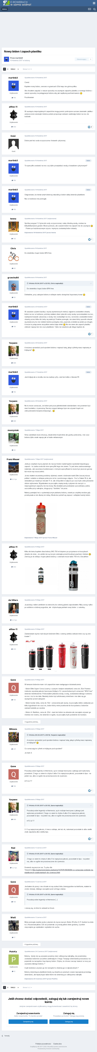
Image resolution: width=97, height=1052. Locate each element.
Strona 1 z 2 (27, 69)
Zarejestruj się (28, 1021)
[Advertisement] (48, 29)
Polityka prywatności (43, 1044)
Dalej (13, 69)
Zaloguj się (69, 1021)
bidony (27, 60)
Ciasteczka (57, 1044)
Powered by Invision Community (48, 1048)
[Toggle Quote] (28, 283)
